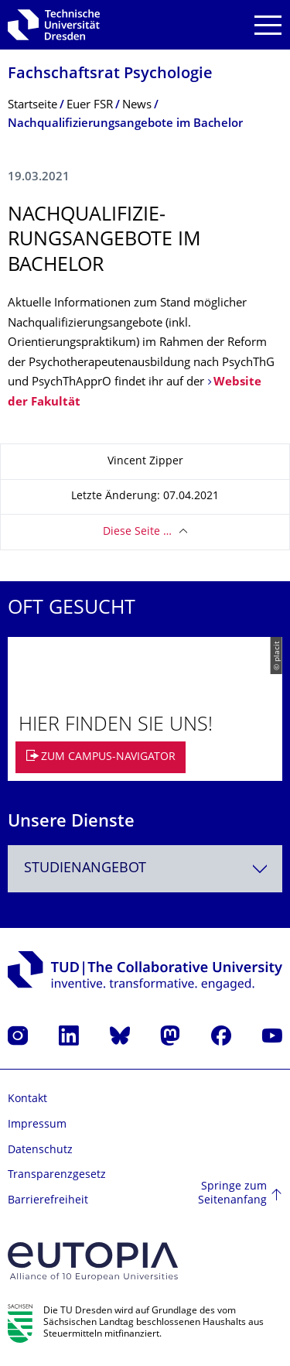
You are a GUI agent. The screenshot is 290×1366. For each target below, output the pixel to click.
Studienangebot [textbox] (85, 868)
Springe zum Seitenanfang (232, 1194)
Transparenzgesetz (57, 1175)
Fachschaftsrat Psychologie (110, 74)
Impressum (37, 1125)
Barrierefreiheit (48, 1201)
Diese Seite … (137, 532)
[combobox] (145, 868)
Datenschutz (40, 1150)
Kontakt (27, 1099)
